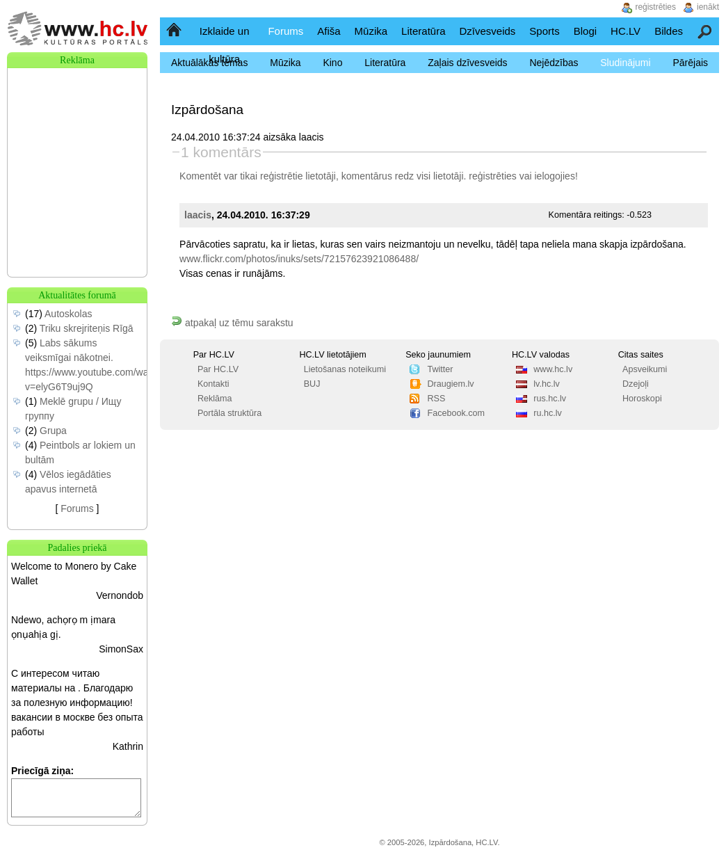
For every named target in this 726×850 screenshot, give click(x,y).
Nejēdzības (553, 62)
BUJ (312, 384)
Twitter (440, 369)
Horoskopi (642, 398)
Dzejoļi (635, 384)
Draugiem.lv (450, 384)
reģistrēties (492, 176)
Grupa (53, 430)
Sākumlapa (175, 31)
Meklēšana (705, 31)
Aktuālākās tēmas (209, 62)
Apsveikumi (644, 369)
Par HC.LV (218, 369)
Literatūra (423, 31)
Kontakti (213, 384)
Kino (332, 62)
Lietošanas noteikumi (345, 369)
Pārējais (690, 62)
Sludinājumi (625, 62)
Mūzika (371, 31)
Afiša (328, 31)
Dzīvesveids (487, 31)
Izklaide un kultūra (225, 45)
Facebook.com (456, 413)
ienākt (708, 7)
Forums (285, 31)
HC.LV (625, 31)
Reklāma (214, 398)
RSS (436, 398)
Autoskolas (68, 313)
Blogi (585, 31)
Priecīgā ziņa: (42, 770)
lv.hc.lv (546, 384)
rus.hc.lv (549, 398)
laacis (197, 214)
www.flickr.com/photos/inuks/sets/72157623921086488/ (299, 258)
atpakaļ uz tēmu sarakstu (232, 322)
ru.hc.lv (547, 413)
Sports (544, 31)
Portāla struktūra (229, 413)
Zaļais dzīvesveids (467, 62)
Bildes (668, 31)
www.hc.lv (552, 369)
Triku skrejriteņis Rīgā (87, 328)
